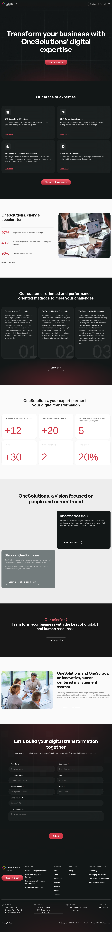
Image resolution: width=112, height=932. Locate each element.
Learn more (9, 134)
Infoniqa (57, 886)
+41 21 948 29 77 (75, 911)
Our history (93, 871)
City (60, 775)
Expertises (29, 866)
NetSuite (57, 871)
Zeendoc (57, 894)
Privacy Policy (6, 923)
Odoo (56, 875)
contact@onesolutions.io (78, 908)
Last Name (63, 764)
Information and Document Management (35, 882)
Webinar (72, 875)
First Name (15, 764)
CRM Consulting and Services (33, 876)
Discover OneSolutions (97, 866)
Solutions (57, 866)
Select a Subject (17, 798)
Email (61, 786)
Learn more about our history (22, 582)
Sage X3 (57, 882)
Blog (71, 871)
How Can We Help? (18, 809)
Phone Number (16, 786)
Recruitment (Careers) (97, 882)
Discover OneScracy (70, 708)
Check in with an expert (56, 182)
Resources (73, 866)
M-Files (56, 890)
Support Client (12, 878)
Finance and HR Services (34, 887)
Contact (93, 4)
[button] (101, 4)
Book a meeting (56, 62)
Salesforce (58, 879)
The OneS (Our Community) (99, 879)
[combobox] (56, 803)
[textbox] (19, 803)
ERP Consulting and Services (36, 871)
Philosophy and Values (97, 875)
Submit (56, 836)
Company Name (17, 775)
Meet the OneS (71, 542)
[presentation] (24, 827)
